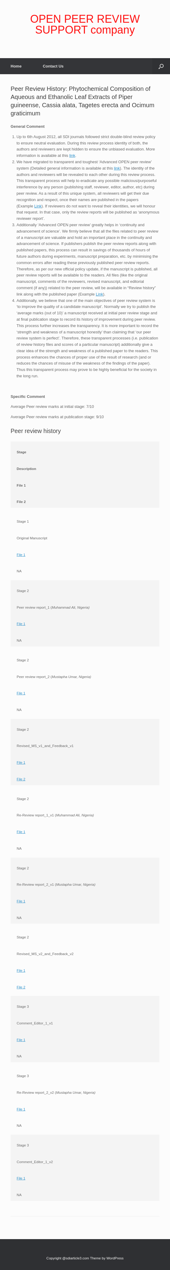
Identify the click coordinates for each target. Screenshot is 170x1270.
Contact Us (53, 66)
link (72, 155)
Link (38, 206)
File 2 (21, 779)
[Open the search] (161, 66)
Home (16, 66)
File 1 (21, 555)
